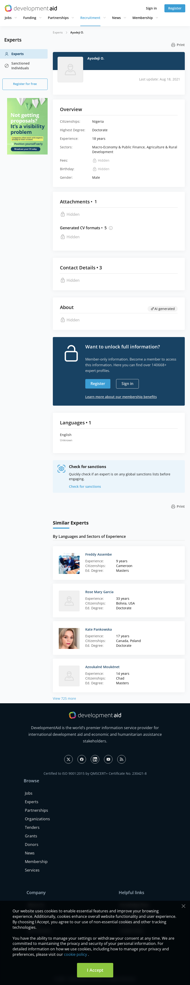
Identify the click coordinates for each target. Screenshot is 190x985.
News (116, 17)
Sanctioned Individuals (17, 65)
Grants (31, 836)
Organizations (37, 818)
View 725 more (64, 698)
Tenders (32, 827)
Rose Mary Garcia (99, 592)
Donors (31, 844)
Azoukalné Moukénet (102, 667)
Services (32, 870)
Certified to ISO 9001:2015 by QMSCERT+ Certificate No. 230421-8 (95, 773)
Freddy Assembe (98, 554)
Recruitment (90, 17)
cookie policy (75, 954)
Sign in (151, 8)
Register (174, 8)
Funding (29, 17)
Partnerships (58, 17)
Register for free (25, 84)
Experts (14, 54)
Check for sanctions (85, 486)
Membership (142, 17)
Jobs (8, 17)
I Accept (95, 970)
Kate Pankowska (98, 629)
